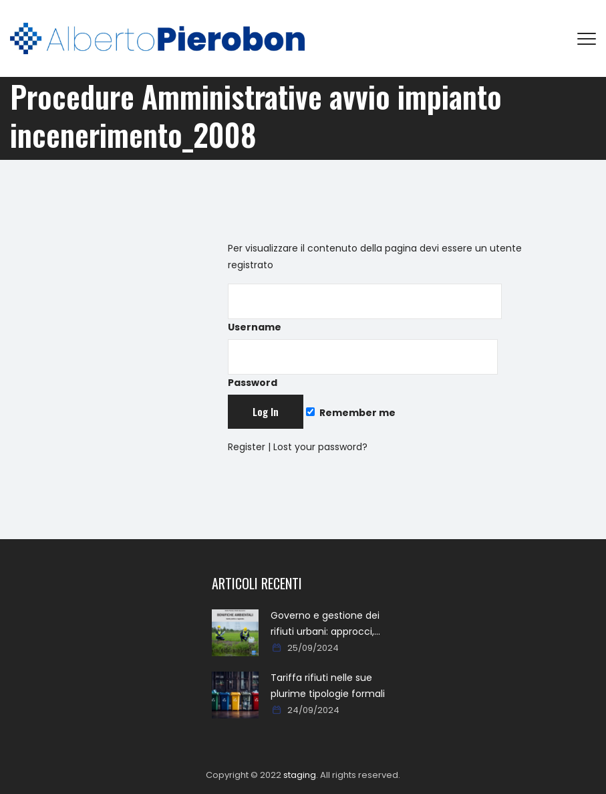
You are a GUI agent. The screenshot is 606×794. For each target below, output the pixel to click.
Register (246, 447)
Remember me (351, 412)
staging (299, 775)
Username (365, 309)
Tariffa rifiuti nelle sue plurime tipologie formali (328, 685)
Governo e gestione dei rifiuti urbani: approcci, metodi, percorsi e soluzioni (325, 624)
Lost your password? (320, 447)
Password (363, 364)
